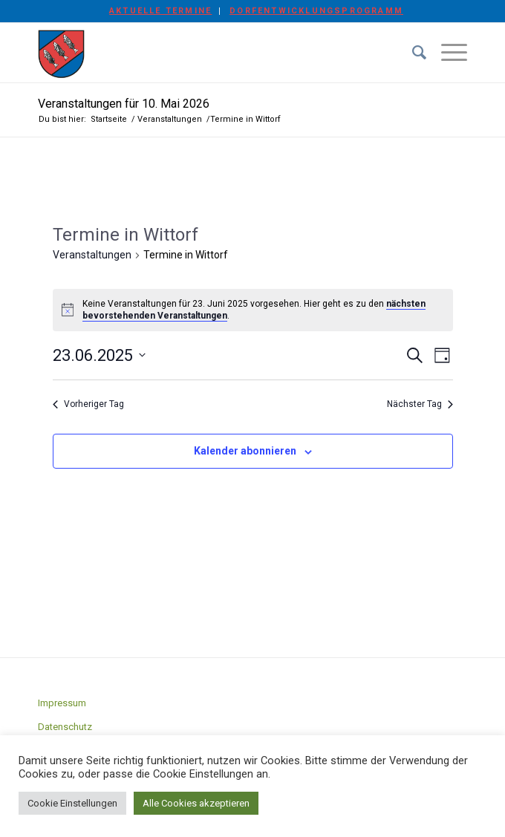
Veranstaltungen (92, 255)
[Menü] (446, 52)
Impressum (62, 703)
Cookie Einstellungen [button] (72, 803)
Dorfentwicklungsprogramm (316, 11)
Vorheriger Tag (88, 404)
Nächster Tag (420, 404)
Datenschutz (65, 726)
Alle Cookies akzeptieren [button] (196, 803)
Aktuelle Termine (160, 11)
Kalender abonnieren (245, 451)
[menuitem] (161, 11)
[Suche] (411, 52)
